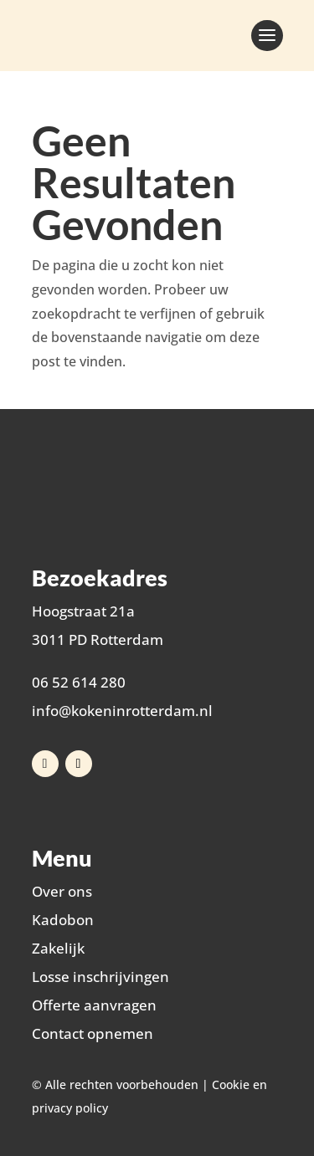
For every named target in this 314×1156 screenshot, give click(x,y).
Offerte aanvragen (94, 1005)
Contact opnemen (92, 1033)
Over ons (62, 891)
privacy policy (70, 1108)
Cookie (231, 1084)
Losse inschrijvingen (100, 976)
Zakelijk (58, 948)
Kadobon (63, 919)
